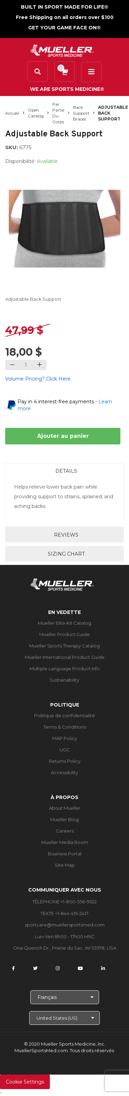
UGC (65, 749)
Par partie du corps (58, 113)
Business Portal (65, 853)
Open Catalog (36, 112)
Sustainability (64, 680)
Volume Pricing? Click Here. (38, 379)
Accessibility (64, 772)
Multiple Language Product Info (65, 668)
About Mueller (64, 808)
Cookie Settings (25, 1082)
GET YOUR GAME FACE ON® (64, 28)
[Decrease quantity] (12, 365)
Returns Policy (64, 761)
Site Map (65, 865)
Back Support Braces (81, 113)
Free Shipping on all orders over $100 (65, 17)
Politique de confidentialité (64, 715)
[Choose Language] (64, 997)
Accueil (12, 113)
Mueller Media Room (64, 842)
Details (66, 471)
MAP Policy (64, 738)
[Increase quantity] (39, 365)
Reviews (66, 534)
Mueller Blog (64, 819)
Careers (65, 831)
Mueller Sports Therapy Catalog (64, 645)
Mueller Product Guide (64, 634)
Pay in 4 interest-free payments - (65, 405)
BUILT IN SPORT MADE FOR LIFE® (64, 7)
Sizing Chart (66, 553)
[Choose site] (64, 1018)
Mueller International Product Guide (65, 657)
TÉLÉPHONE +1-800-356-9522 (64, 901)
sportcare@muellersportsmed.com (65, 924)
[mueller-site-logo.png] (62, 50)
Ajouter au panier (63, 436)
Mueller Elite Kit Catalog (64, 623)
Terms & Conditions (64, 727)
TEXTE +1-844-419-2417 (64, 913)
